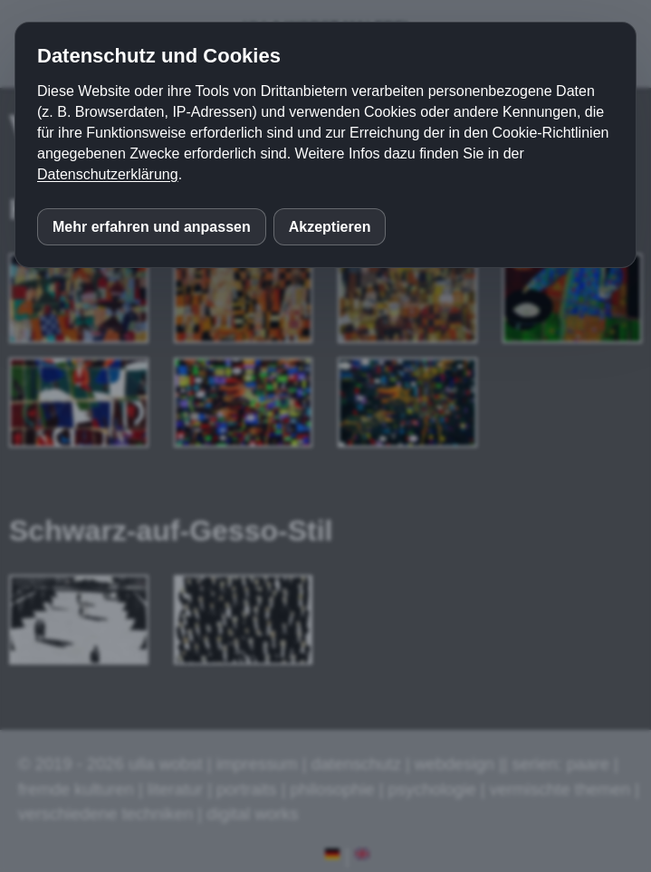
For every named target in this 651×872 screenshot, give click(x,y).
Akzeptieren (330, 227)
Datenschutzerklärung (107, 174)
